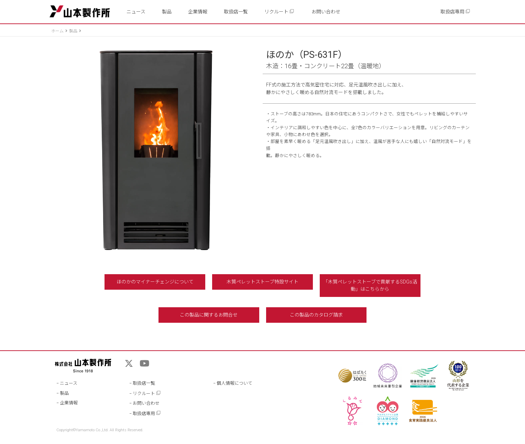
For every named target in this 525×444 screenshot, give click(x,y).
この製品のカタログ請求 (316, 315)
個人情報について (234, 383)
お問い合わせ (325, 11)
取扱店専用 (455, 11)
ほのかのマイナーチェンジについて (155, 282)
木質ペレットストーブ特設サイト (262, 282)
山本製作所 (79, 11)
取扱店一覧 (236, 11)
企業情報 (197, 11)
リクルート (279, 11)
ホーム (57, 31)
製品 (167, 11)
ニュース (136, 11)
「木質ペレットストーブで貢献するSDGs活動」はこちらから (370, 285)
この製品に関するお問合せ (209, 315)
